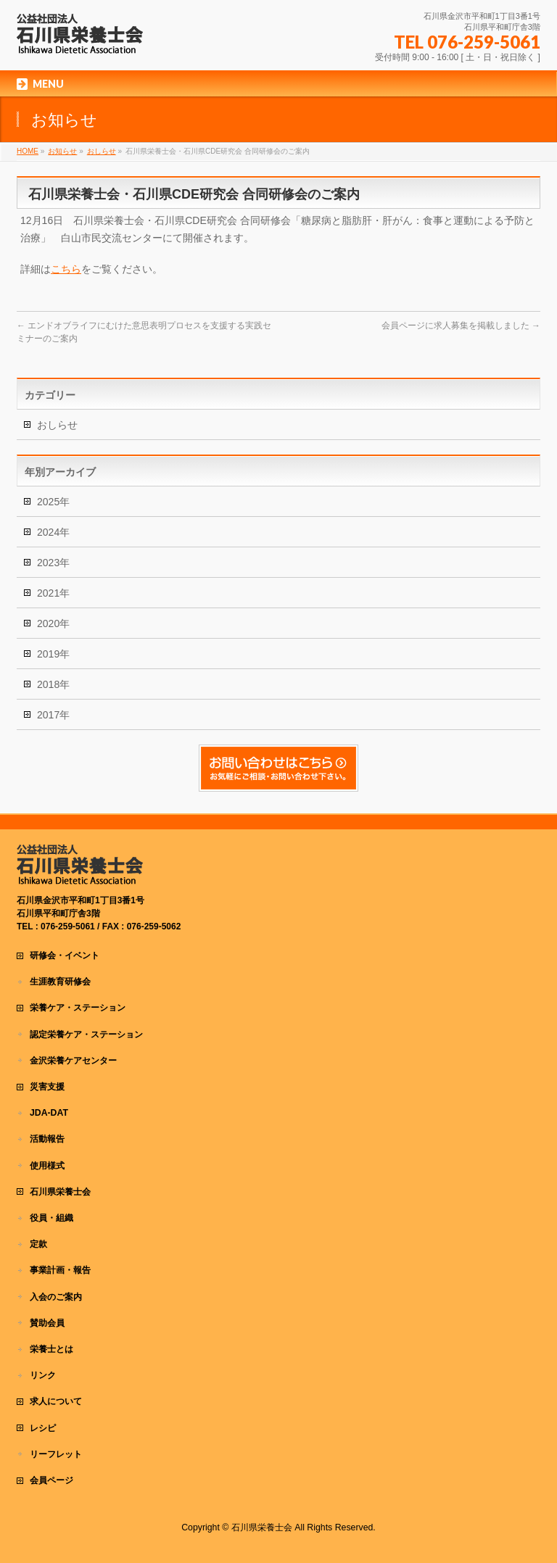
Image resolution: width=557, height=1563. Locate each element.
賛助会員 (47, 1323)
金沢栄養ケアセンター (73, 1061)
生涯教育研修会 (60, 982)
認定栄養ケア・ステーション (86, 1034)
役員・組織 (51, 1218)
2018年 (53, 684)
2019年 (53, 654)
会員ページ (51, 1480)
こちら (66, 269)
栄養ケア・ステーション (77, 1008)
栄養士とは (51, 1349)
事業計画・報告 (60, 1270)
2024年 (53, 532)
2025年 (53, 501)
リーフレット (56, 1454)
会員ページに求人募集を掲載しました (460, 325)
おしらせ (57, 425)
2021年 (53, 593)
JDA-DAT (49, 1113)
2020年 (53, 623)
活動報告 (47, 1139)
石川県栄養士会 (60, 1192)
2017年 (53, 715)
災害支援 (47, 1087)
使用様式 (47, 1166)
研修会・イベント (64, 955)
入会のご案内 (56, 1297)
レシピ (43, 1428)
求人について (56, 1401)
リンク (43, 1375)
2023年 (53, 562)
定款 (38, 1244)
